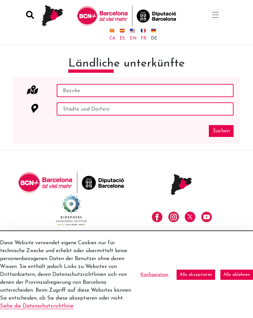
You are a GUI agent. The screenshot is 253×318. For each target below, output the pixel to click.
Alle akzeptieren (196, 274)
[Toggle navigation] (215, 14)
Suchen (221, 131)
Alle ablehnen (236, 274)
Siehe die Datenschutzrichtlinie (36, 306)
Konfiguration (154, 274)
